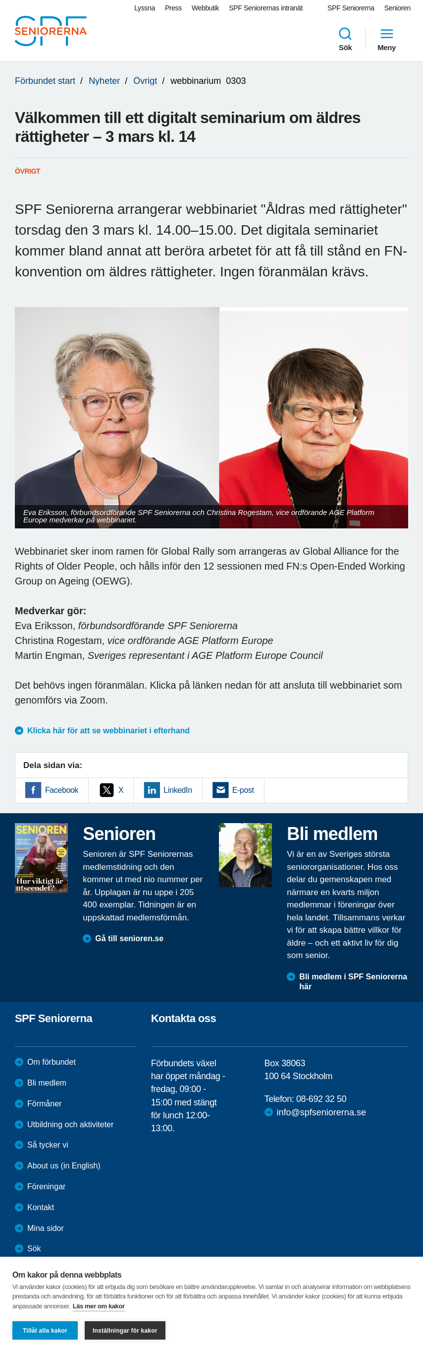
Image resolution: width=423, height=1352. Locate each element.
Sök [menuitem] (345, 38)
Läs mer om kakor (99, 1306)
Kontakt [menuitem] (40, 1207)
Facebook (61, 790)
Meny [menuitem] (386, 38)
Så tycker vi (47, 1145)
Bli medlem (46, 1083)
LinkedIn (177, 790)
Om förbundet (51, 1062)
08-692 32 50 (321, 1099)
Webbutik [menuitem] (205, 8)
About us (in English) (64, 1165)
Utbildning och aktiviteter (70, 1124)
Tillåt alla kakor (45, 1330)
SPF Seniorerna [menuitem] (350, 8)
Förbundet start (45, 80)
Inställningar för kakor (125, 1330)
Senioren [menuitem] (397, 8)
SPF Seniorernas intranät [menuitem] (266, 8)
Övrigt (145, 80)
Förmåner (44, 1103)
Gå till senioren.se (129, 938)
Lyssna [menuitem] (144, 8)
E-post (243, 790)
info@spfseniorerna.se (321, 1112)
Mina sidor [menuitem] (45, 1228)
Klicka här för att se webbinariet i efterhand (108, 730)
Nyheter (104, 80)
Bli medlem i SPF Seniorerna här (353, 981)
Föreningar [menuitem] (46, 1186)
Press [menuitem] (173, 8)
